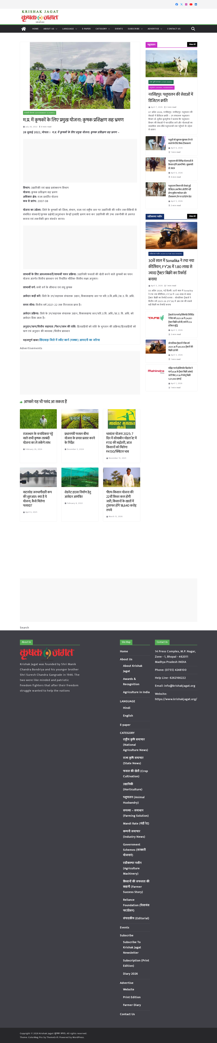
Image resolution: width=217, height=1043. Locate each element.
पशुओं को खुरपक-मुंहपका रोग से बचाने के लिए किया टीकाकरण (180, 141)
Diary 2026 (130, 973)
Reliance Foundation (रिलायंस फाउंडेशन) (136, 905)
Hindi (127, 708)
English (128, 715)
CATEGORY (101, 28)
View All (192, 44)
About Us (49, 28)
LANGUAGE (68, 28)
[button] (55, 29)
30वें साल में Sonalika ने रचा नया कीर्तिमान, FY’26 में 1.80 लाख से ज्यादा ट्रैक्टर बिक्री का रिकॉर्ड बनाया (171, 270)
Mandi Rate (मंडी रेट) (136, 823)
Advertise (153, 28)
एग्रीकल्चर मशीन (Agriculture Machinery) (166, 254)
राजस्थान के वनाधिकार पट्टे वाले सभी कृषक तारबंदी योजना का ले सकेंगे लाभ (38, 438)
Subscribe (134, 28)
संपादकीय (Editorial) (136, 918)
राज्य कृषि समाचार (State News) (161, 82)
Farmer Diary (132, 1005)
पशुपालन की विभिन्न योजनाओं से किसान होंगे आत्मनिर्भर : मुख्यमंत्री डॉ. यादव (180, 164)
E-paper (86, 28)
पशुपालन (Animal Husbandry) (161, 87)
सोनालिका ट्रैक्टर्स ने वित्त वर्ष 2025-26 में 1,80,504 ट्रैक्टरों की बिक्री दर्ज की (180, 346)
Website (128, 989)
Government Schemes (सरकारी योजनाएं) (134, 850)
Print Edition (132, 997)
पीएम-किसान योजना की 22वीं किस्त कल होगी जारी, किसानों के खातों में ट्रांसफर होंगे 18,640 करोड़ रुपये (121, 501)
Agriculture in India (136, 692)
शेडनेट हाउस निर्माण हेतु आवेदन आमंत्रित (78, 494)
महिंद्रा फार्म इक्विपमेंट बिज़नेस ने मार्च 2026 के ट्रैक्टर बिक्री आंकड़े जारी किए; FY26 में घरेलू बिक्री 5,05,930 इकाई (180, 373)
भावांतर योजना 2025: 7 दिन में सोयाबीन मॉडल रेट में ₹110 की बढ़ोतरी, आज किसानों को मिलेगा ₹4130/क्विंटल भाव (121, 442)
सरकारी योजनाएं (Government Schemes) (39, 113)
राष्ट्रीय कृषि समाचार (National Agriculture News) (135, 745)
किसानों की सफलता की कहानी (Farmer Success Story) (136, 887)
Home (35, 28)
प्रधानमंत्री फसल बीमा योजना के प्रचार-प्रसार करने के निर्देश (80, 438)
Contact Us (174, 28)
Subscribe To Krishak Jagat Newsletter (132, 947)
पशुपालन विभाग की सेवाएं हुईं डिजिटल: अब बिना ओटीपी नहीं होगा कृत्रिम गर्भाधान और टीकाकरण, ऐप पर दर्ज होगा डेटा (180, 191)
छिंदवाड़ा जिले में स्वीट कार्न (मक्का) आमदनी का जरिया (67, 340)
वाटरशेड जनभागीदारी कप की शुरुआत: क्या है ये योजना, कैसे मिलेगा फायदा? (37, 498)
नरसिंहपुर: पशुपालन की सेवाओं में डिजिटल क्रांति (170, 98)
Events (119, 28)
